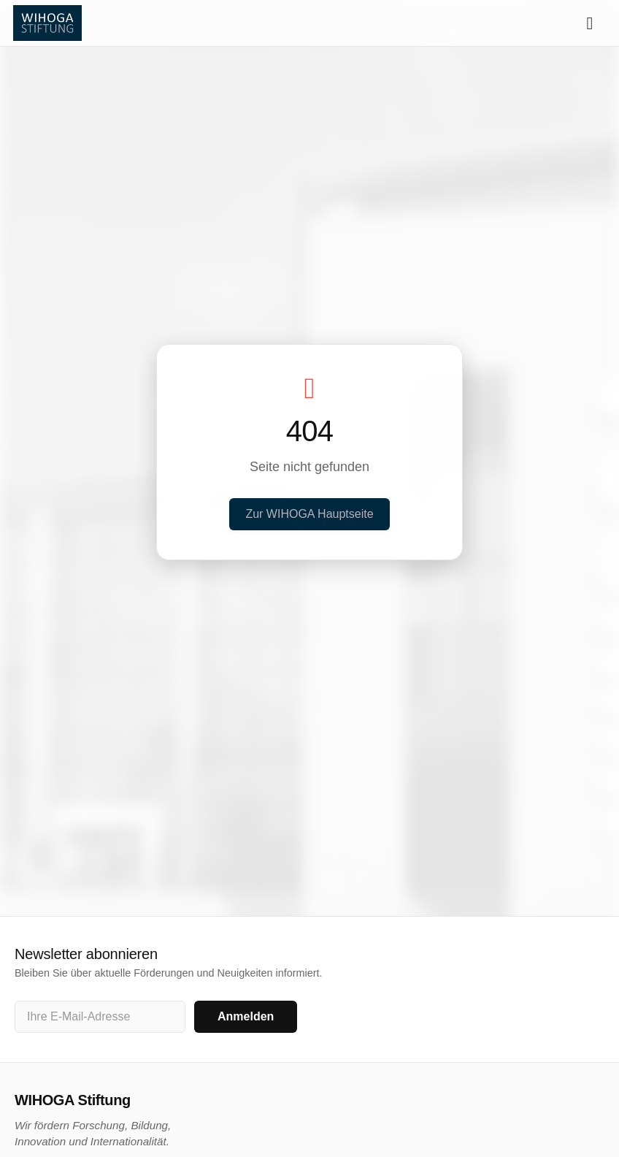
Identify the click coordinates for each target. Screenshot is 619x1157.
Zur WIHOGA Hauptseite (309, 514)
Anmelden (246, 1016)
